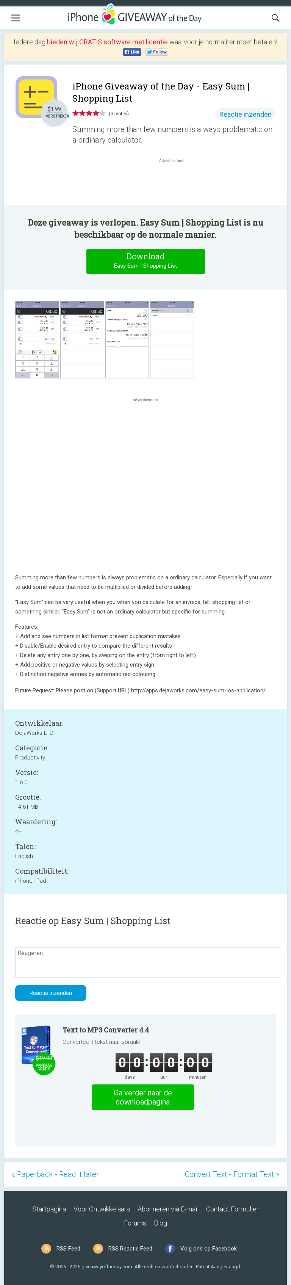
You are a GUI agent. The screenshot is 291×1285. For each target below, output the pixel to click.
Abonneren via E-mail (168, 1209)
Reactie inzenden (245, 114)
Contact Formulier (232, 1209)
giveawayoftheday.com (106, 1266)
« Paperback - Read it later (55, 1174)
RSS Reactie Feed (130, 1248)
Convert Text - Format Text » (232, 1174)
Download (145, 261)
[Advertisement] (175, 182)
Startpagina (49, 1209)
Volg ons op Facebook (208, 1248)
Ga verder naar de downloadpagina (143, 1097)
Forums (135, 1223)
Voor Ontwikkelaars (102, 1209)
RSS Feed (68, 1248)
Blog (160, 1223)
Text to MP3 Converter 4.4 (106, 1029)
